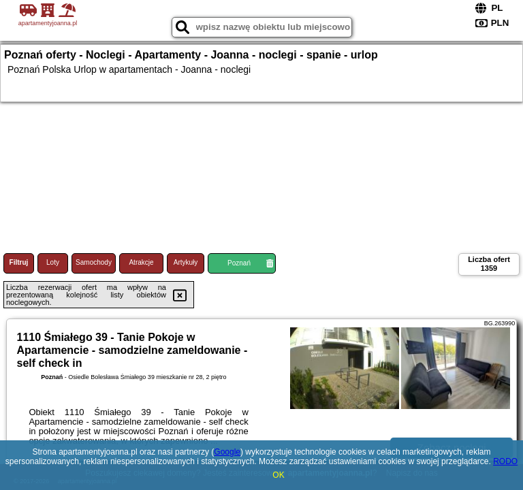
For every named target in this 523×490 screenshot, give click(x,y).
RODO (505, 461)
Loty (52, 262)
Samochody (94, 262)
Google (227, 452)
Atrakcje (141, 262)
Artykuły (186, 262)
